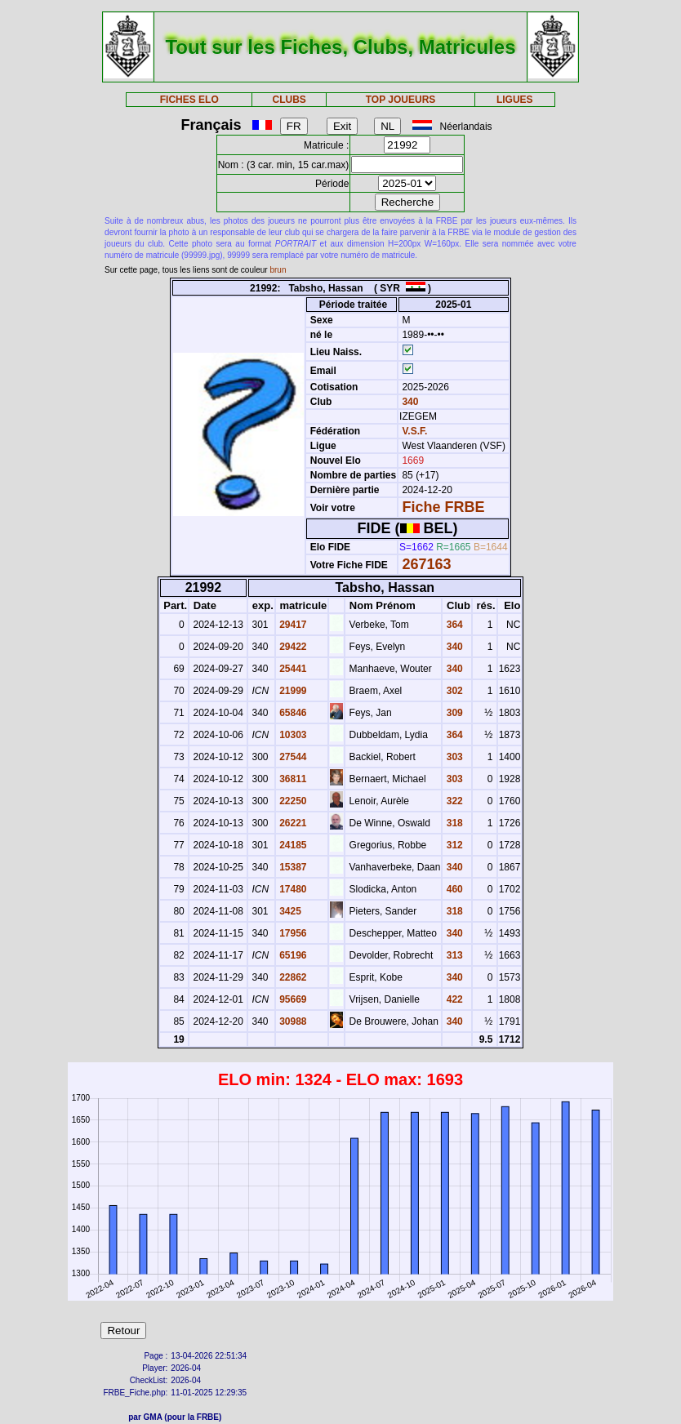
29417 (292, 624)
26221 (292, 823)
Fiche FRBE (443, 507)
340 (408, 401)
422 (452, 999)
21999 (292, 690)
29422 (292, 646)
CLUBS (289, 99)
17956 (292, 933)
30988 (292, 1021)
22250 (292, 801)
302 (452, 690)
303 (452, 757)
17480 (292, 889)
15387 (292, 867)
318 (452, 823)
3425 (289, 911)
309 (452, 713)
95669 (292, 999)
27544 (292, 757)
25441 (292, 668)
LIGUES (514, 99)
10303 (292, 735)
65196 (292, 955)
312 (452, 845)
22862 (292, 977)
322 (452, 801)
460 (452, 889)
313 (452, 955)
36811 (292, 779)
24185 (292, 845)
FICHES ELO (189, 99)
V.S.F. (414, 431)
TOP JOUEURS (401, 99)
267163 (426, 564)
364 (452, 624)
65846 (292, 713)
